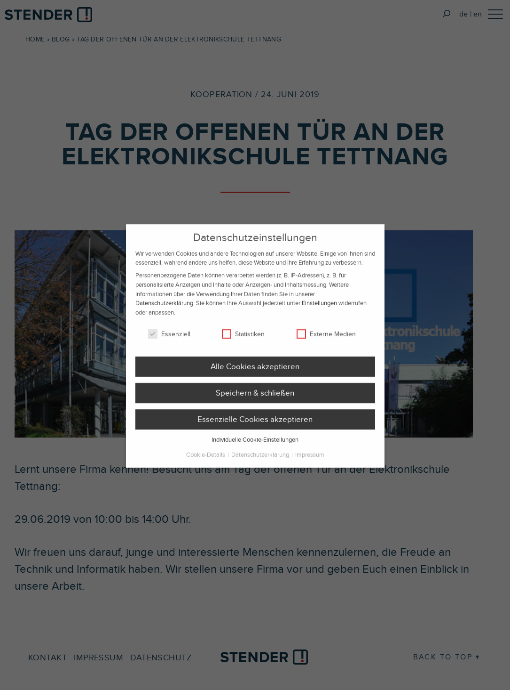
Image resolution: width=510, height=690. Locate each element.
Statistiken (243, 340)
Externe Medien (326, 340)
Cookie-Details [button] (206, 460)
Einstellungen (319, 309)
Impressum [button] (309, 460)
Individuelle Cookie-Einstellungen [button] (255, 445)
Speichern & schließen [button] (255, 399)
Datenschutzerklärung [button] (260, 460)
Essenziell (169, 340)
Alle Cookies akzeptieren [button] (255, 372)
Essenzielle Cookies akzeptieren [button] (255, 425)
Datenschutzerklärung (164, 309)
